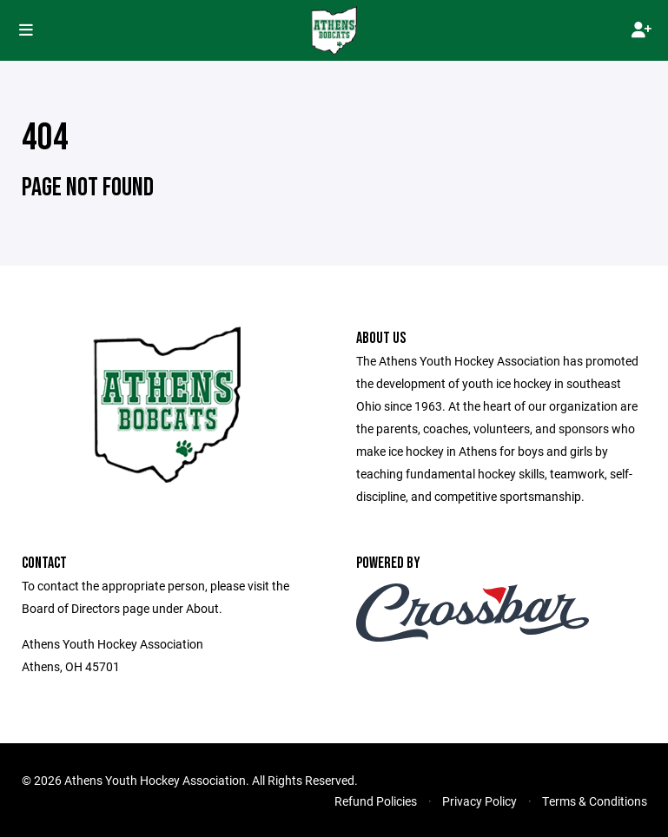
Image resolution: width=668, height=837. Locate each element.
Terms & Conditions (594, 801)
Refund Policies (375, 801)
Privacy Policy (479, 801)
